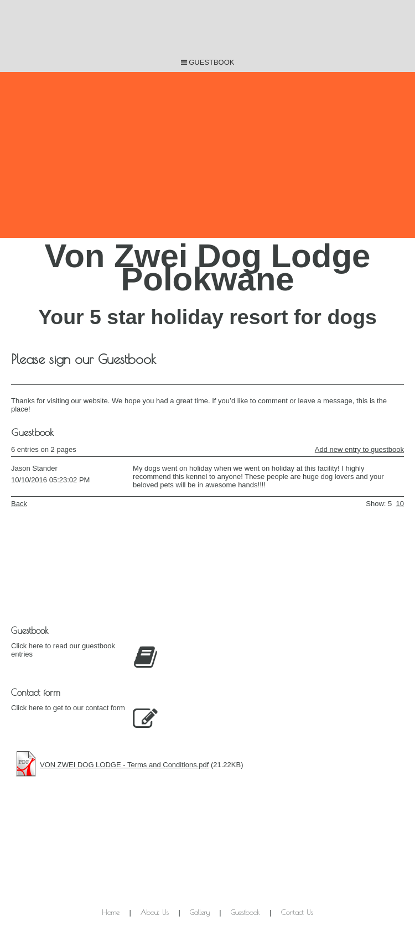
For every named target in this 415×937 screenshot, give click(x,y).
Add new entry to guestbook (359, 449)
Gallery (200, 912)
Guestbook (245, 912)
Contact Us (297, 912)
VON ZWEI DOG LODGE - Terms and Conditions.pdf (124, 765)
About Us (155, 912)
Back (19, 503)
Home (111, 912)
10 (400, 503)
